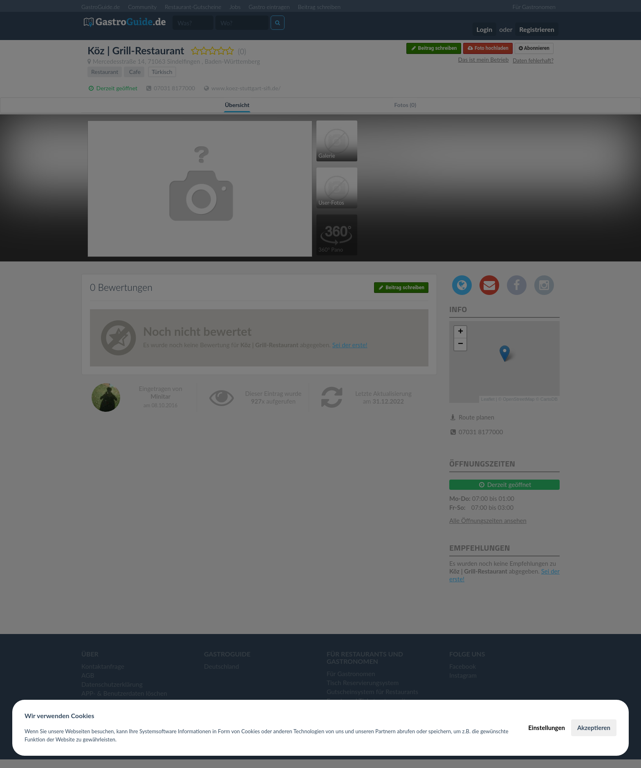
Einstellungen (546, 727)
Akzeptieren (593, 727)
